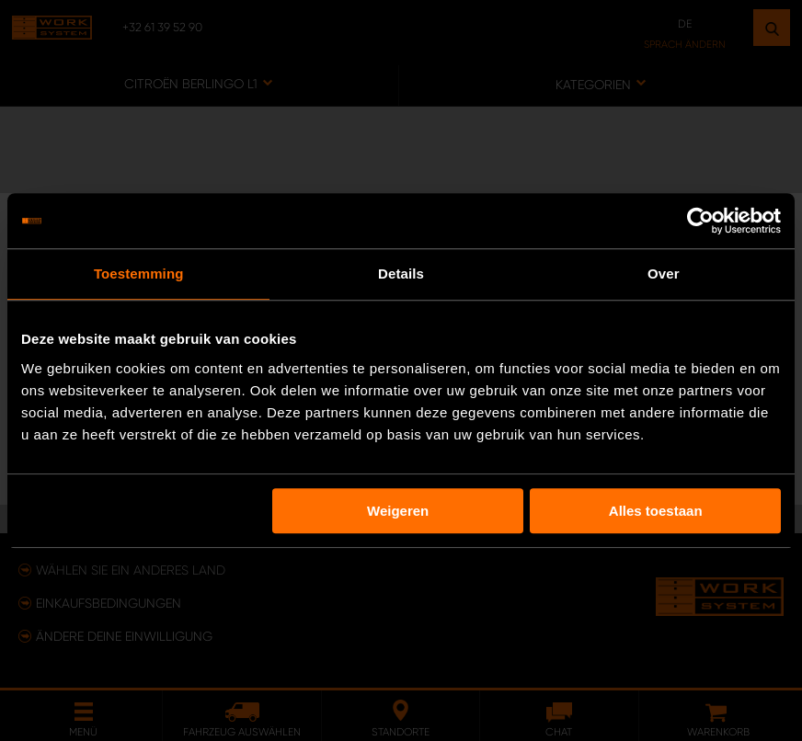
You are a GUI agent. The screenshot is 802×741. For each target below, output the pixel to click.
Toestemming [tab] (139, 273)
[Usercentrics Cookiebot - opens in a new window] (700, 220)
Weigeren (398, 511)
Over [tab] (663, 273)
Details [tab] (401, 273)
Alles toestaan (656, 511)
